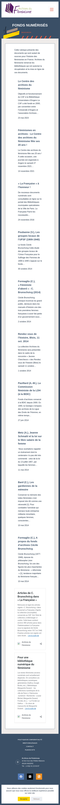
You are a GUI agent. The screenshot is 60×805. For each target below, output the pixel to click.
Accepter (23, 799)
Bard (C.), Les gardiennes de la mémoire (27, 486)
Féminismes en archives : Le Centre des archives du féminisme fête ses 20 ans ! (29, 137)
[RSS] (39, 777)
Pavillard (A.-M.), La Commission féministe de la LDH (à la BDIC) (29, 388)
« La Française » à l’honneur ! (28, 185)
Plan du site (30, 750)
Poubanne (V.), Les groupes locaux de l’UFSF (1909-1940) (29, 236)
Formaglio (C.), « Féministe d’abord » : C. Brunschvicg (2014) (29, 287)
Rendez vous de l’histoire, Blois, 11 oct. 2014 (29, 338)
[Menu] (52, 9)
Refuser (37, 799)
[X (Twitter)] (30, 777)
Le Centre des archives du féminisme (26, 85)
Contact (30, 746)
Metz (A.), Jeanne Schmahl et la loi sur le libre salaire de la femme (30, 438)
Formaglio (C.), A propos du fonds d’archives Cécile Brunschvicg (28, 543)
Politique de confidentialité (30, 739)
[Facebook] (21, 777)
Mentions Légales (30, 743)
